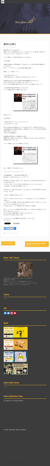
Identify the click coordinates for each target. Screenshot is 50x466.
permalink (15, 233)
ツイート (6, 299)
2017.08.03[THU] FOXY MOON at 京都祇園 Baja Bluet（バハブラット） (35, 244)
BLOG (6, 233)
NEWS (9, 233)
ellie (15, 47)
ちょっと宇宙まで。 (8, 243)
